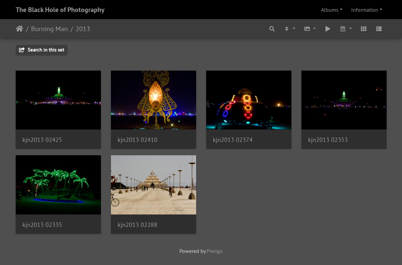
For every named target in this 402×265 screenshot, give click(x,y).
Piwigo (215, 251)
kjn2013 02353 (328, 139)
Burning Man (49, 28)
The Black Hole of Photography (60, 9)
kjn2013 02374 (233, 139)
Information (364, 9)
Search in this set (41, 50)
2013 (83, 28)
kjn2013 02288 (137, 224)
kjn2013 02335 (42, 224)
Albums (330, 9)
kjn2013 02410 (137, 139)
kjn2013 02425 (42, 139)
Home (19, 29)
